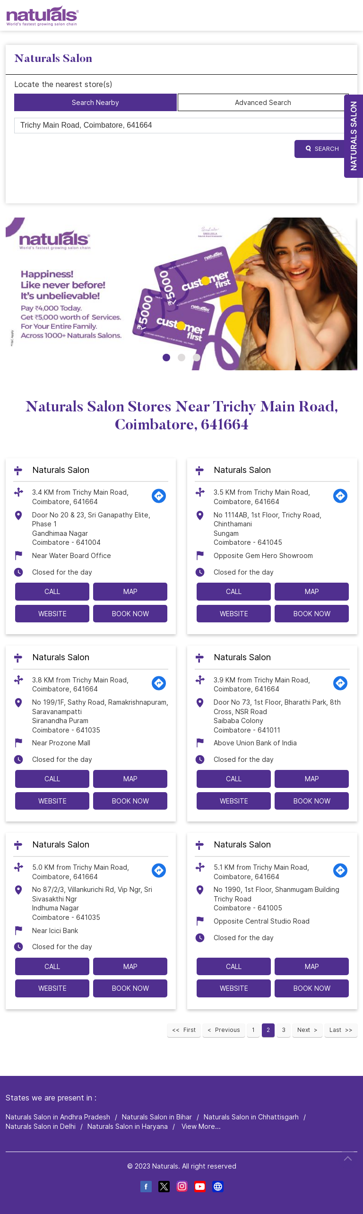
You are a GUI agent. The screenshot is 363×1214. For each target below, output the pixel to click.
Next (303, 1029)
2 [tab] (181, 357)
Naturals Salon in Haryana (127, 1126)
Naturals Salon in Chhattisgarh (251, 1117)
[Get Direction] (158, 501)
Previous (227, 1029)
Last (335, 1029)
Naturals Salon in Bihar (157, 1117)
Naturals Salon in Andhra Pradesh (58, 1117)
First (189, 1029)
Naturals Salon (60, 470)
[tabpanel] (181, 294)
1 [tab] (166, 357)
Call (52, 591)
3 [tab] (196, 357)
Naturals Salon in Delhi (41, 1126)
